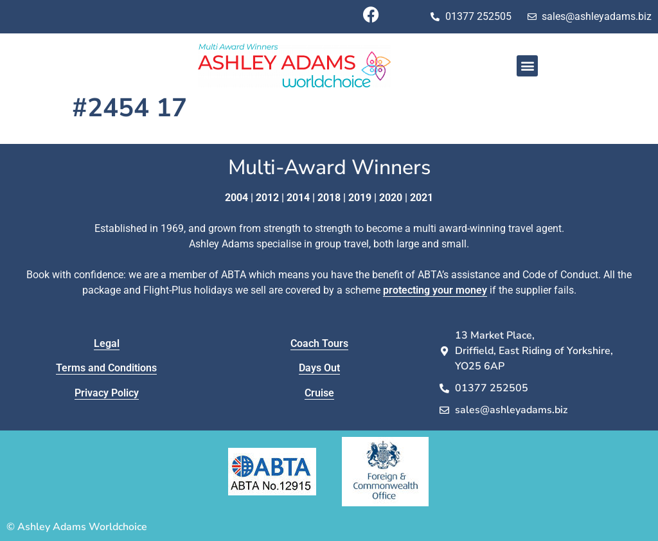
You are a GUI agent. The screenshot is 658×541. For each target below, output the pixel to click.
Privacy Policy (107, 393)
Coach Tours (319, 343)
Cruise (319, 393)
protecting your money (435, 290)
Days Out (319, 368)
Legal (107, 343)
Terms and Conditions (106, 368)
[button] (527, 65)
